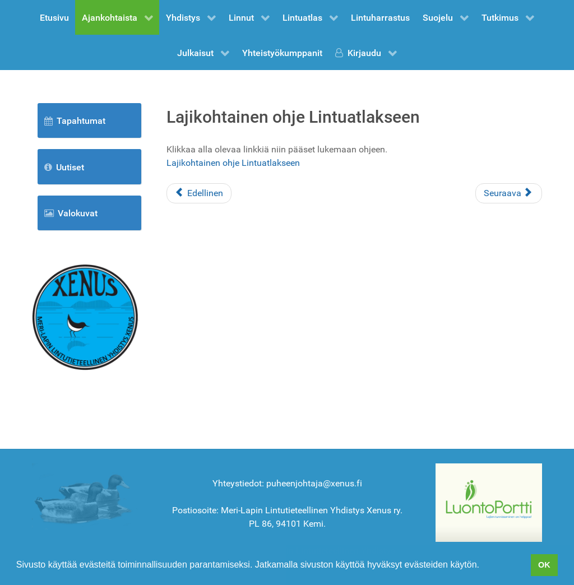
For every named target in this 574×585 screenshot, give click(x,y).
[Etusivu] (85, 316)
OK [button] (544, 564)
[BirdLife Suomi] (489, 501)
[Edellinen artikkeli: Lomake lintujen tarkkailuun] (199, 193)
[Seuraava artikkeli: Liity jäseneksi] (508, 193)
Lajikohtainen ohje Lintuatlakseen (233, 162)
